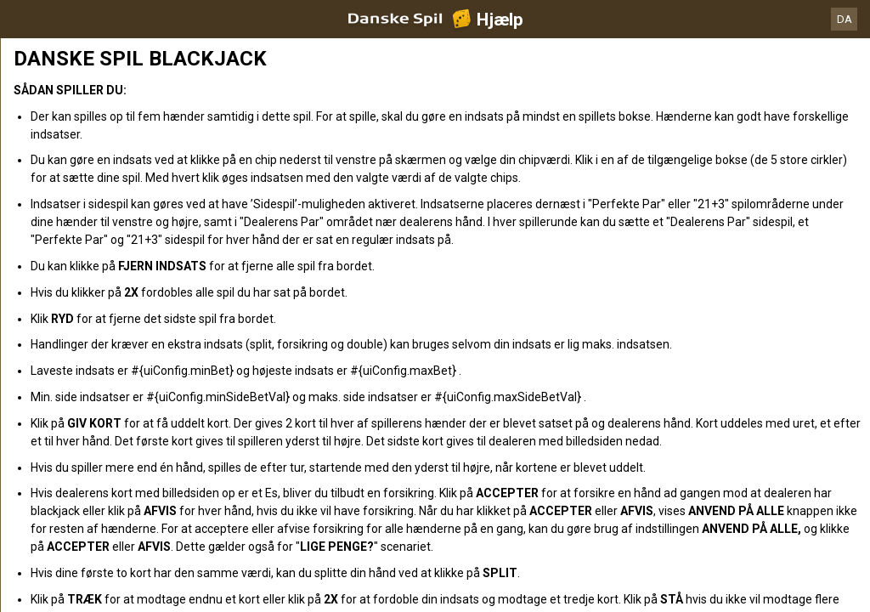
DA (844, 19)
